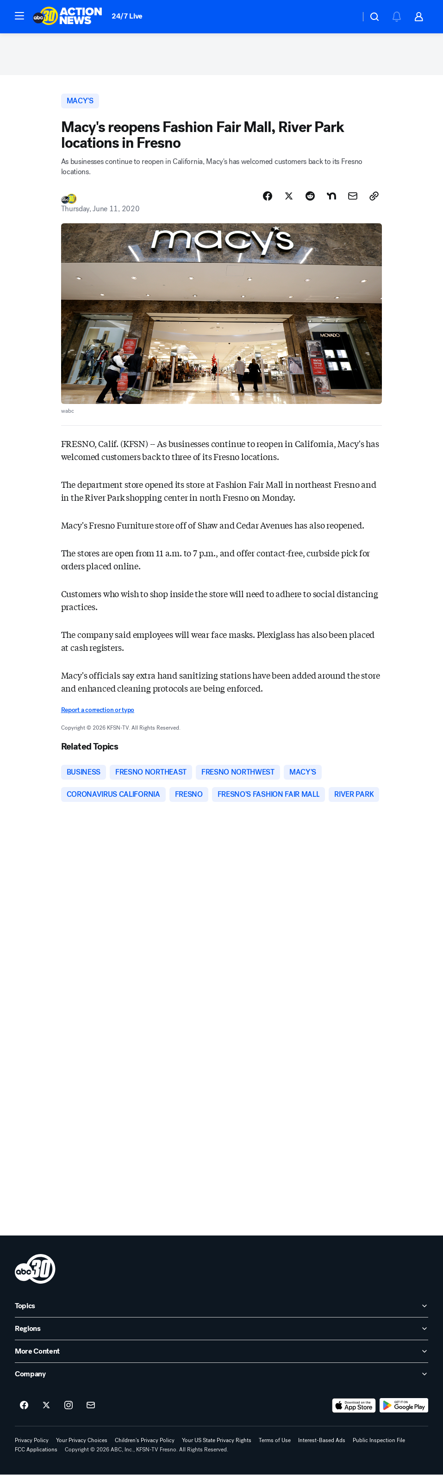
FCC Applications (36, 1450)
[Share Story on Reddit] (310, 196)
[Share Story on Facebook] (267, 196)
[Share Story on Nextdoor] (331, 196)
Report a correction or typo (97, 710)
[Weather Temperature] (346, 16)
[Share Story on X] (289, 196)
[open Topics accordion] (221, 1306)
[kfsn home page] (35, 1269)
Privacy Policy (32, 1440)
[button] (19, 15)
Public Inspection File (379, 1440)
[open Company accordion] (221, 1374)
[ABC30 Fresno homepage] (67, 16)
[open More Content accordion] (221, 1351)
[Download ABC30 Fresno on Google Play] (404, 1406)
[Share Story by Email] (353, 196)
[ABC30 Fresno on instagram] (68, 1406)
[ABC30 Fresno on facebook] (24, 1406)
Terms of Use (275, 1440)
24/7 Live (127, 16)
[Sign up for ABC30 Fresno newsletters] (90, 1406)
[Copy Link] (374, 196)
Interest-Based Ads (321, 1440)
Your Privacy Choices (81, 1440)
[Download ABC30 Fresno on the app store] (354, 1406)
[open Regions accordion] (221, 1329)
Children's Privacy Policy (145, 1440)
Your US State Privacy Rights (216, 1440)
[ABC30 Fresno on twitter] (46, 1406)
